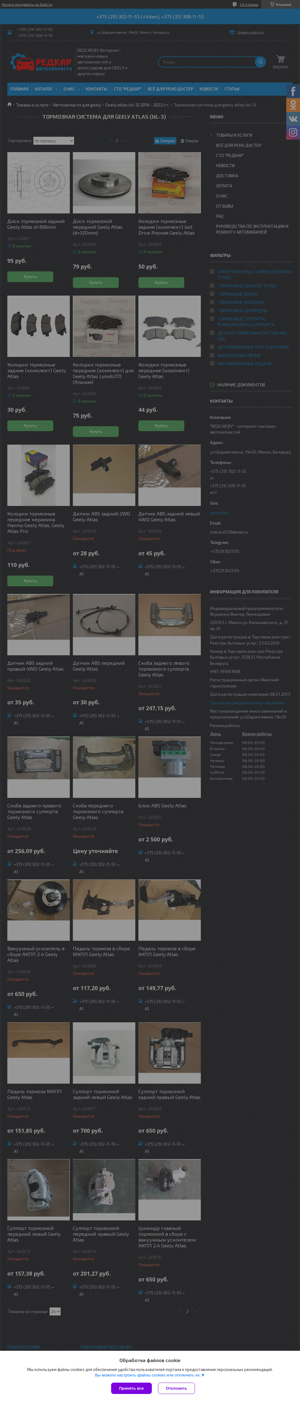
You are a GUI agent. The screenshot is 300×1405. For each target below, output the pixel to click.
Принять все (131, 1388)
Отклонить (176, 1388)
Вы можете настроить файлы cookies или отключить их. (148, 1375)
